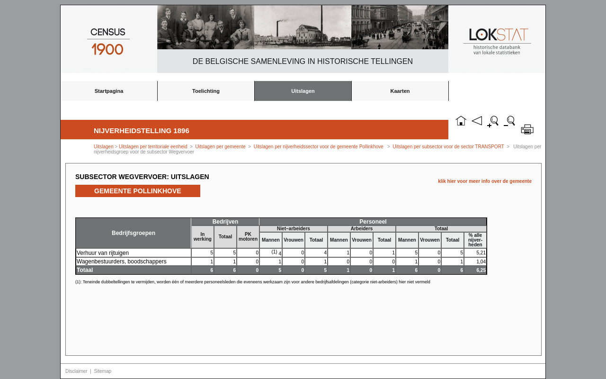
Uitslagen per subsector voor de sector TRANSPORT (448, 146)
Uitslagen (303, 91)
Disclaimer (76, 371)
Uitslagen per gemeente (221, 146)
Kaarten (400, 91)
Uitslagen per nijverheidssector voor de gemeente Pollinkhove (318, 146)
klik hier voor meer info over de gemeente (485, 181)
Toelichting (206, 91)
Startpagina (109, 91)
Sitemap (102, 371)
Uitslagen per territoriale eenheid (153, 146)
